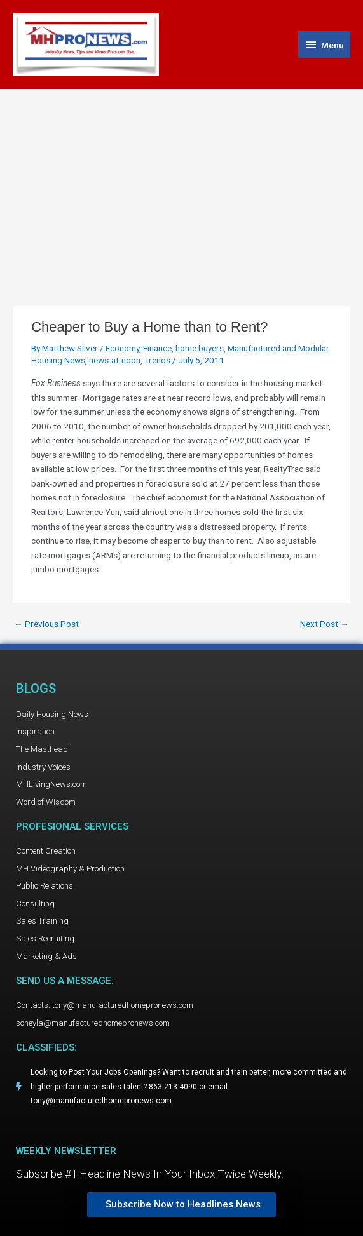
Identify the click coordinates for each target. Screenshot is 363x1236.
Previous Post (46, 624)
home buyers (199, 348)
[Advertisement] (181, 185)
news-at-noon (114, 360)
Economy (122, 348)
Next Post (324, 624)
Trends (157, 360)
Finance (157, 348)
